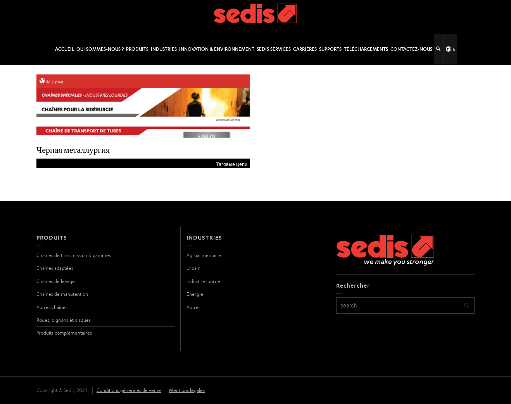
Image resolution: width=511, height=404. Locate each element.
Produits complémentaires (64, 333)
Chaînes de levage (55, 281)
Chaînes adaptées (54, 268)
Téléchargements (366, 49)
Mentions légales (187, 390)
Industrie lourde (203, 281)
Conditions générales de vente (129, 390)
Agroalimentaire (203, 255)
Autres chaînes (51, 307)
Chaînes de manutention (62, 294)
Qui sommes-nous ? (100, 49)
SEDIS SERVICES (274, 49)
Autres (193, 307)
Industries (164, 49)
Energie (194, 294)
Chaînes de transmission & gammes (73, 255)
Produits (137, 49)
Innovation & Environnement (216, 49)
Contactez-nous (411, 49)
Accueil (64, 49)
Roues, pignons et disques (63, 320)
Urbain (193, 268)
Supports (330, 49)
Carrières (305, 49)
